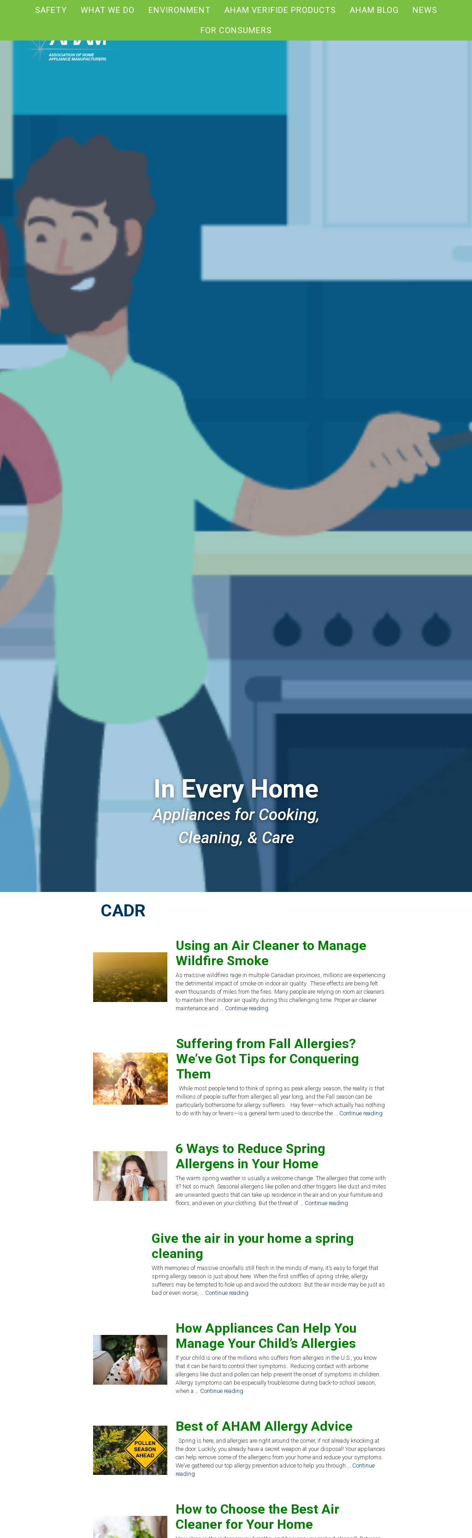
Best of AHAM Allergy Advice (264, 1426)
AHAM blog (374, 10)
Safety (51, 10)
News (425, 10)
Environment (179, 10)
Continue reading (246, 1008)
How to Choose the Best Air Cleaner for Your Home (257, 1517)
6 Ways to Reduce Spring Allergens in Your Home (250, 1156)
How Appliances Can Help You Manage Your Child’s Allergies (266, 1336)
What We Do (108, 10)
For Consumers (236, 30)
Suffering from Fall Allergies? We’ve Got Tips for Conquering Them (267, 1059)
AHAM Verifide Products (280, 10)
